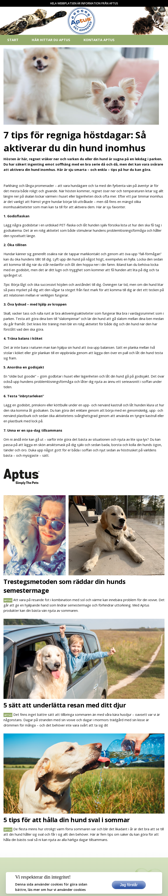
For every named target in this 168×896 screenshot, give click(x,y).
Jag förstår (129, 885)
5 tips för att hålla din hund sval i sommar (67, 819)
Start (12, 40)
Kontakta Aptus (99, 40)
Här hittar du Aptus (51, 40)
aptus (8, 600)
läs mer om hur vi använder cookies (57, 889)
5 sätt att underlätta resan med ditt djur (65, 705)
